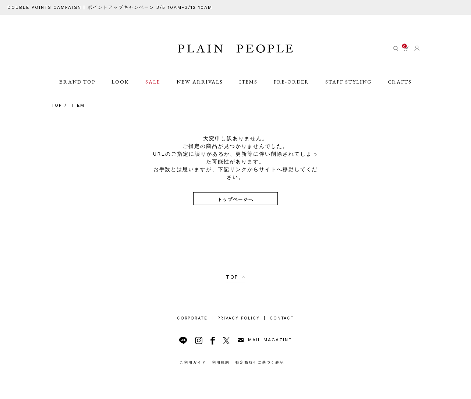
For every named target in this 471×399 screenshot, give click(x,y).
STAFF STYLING (348, 81)
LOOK (120, 81)
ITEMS (248, 81)
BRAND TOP (77, 81)
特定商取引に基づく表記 (260, 362)
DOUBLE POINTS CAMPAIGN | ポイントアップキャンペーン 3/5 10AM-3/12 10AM (109, 7)
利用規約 (221, 362)
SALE (152, 81)
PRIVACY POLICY (238, 318)
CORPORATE (192, 318)
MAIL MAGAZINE (264, 339)
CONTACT (282, 318)
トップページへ (235, 199)
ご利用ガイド (193, 362)
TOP (232, 277)
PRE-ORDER (291, 81)
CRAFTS (400, 81)
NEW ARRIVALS (200, 81)
